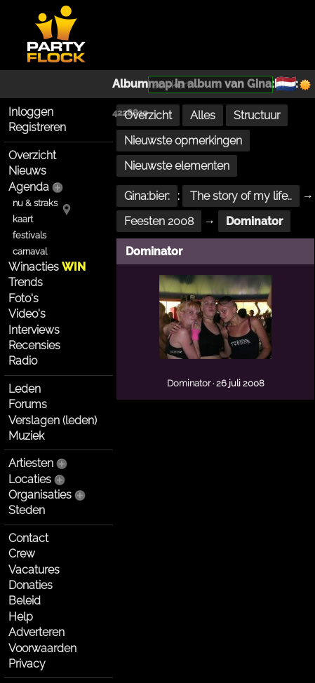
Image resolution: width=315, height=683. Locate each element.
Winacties (47, 266)
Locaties (29, 479)
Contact (28, 538)
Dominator (254, 221)
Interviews (34, 330)
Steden (26, 510)
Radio (22, 360)
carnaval (30, 251)
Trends (25, 282)
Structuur (257, 115)
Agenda (28, 187)
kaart (23, 219)
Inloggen (30, 112)
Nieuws (27, 170)
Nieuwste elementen (176, 166)
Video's (27, 313)
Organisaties (40, 494)
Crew (21, 553)
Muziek (26, 435)
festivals (29, 235)
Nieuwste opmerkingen (183, 140)
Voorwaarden (42, 648)
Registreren (37, 127)
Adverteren (36, 632)
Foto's (23, 298)
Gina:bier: (147, 196)
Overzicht (32, 155)
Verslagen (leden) (52, 420)
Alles (202, 115)
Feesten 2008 (159, 221)
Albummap (142, 83)
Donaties (30, 585)
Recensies (34, 345)
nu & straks (35, 203)
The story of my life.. (241, 196)
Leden (24, 388)
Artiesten (30, 463)
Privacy (27, 663)
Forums (27, 404)
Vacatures (34, 569)
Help (20, 616)
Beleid (24, 600)
